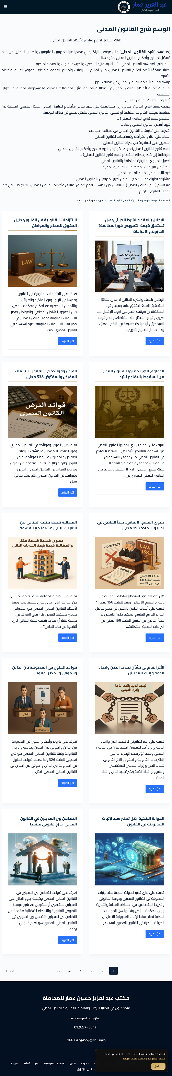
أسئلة (26, 1063)
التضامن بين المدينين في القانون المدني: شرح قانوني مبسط (47, 821)
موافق (157, 1066)
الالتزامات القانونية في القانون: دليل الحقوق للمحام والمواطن (44, 222)
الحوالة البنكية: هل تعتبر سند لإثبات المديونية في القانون (131, 821)
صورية (14, 1063)
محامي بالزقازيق (86, 1069)
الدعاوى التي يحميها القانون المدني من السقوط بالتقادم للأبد (131, 373)
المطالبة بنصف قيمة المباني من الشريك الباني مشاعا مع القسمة (47, 524)
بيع (37, 1063)
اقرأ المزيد (153, 341)
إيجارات (85, 1063)
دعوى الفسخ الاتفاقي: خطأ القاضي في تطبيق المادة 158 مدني (132, 524)
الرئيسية (166, 200)
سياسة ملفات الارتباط (130, 1058)
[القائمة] (5, 7)
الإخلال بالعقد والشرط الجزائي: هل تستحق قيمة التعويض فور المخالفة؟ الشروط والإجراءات (133, 225)
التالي (9, 970)
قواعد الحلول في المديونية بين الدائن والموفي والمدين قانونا (43, 670)
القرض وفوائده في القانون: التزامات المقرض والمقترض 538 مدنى (44, 373)
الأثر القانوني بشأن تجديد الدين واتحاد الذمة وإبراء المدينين (130, 670)
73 (58, 970)
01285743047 (85, 1027)
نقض (73, 1063)
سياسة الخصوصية (54, 1063)
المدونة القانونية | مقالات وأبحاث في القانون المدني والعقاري (129, 200)
